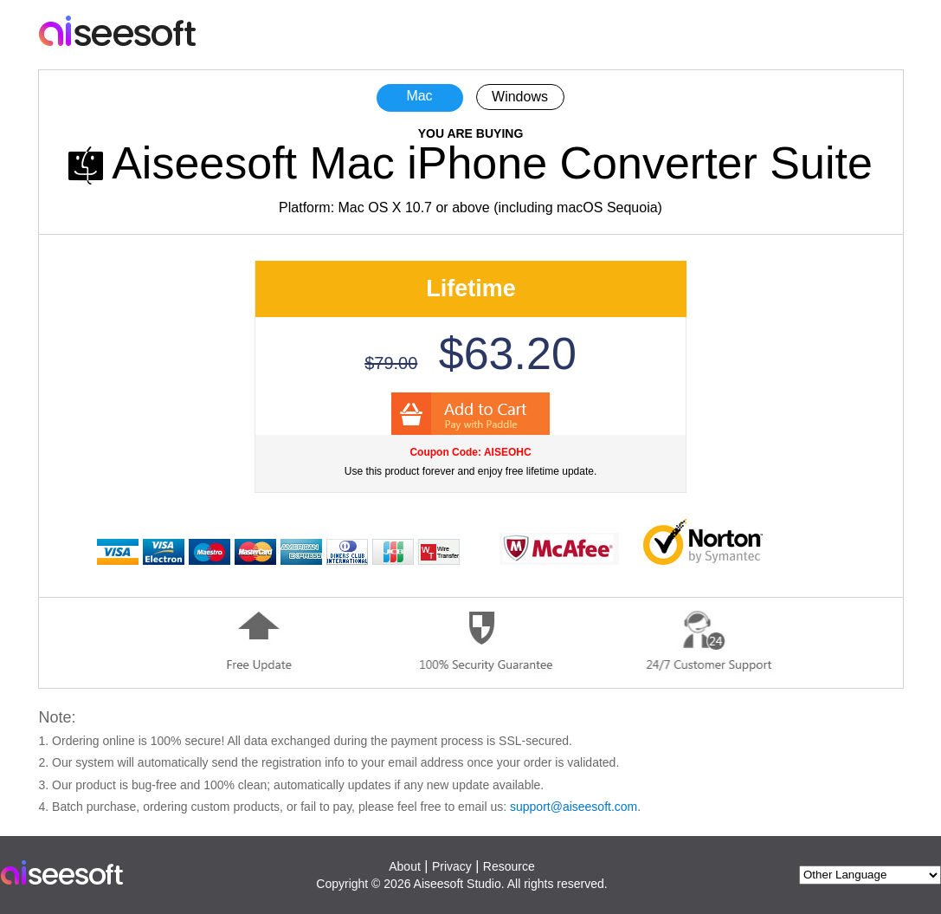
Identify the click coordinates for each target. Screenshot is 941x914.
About (405, 866)
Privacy (452, 866)
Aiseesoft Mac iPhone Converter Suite (492, 163)
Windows (520, 96)
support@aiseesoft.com (573, 807)
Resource (509, 866)
